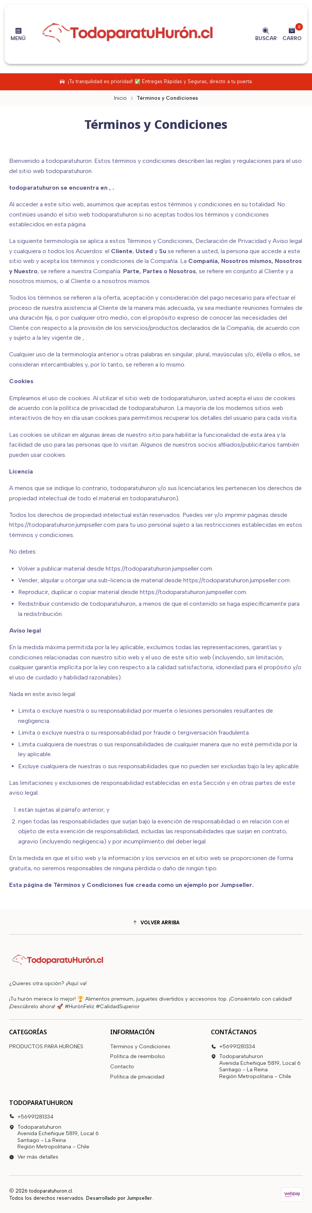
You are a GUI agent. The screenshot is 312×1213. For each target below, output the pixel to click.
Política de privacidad (137, 1077)
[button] (156, 922)
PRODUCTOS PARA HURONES (46, 1046)
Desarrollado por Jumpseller (119, 1198)
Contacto (122, 1066)
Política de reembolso (137, 1056)
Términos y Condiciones (140, 1046)
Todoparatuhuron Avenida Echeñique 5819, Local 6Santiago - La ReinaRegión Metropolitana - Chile (256, 1066)
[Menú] (18, 34)
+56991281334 (233, 1046)
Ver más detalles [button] (33, 1157)
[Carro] (292, 34)
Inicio (120, 98)
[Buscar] (266, 34)
